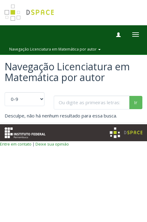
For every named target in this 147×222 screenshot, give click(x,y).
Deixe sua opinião (52, 144)
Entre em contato (16, 144)
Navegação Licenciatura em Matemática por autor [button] (55, 49)
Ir (135, 102)
